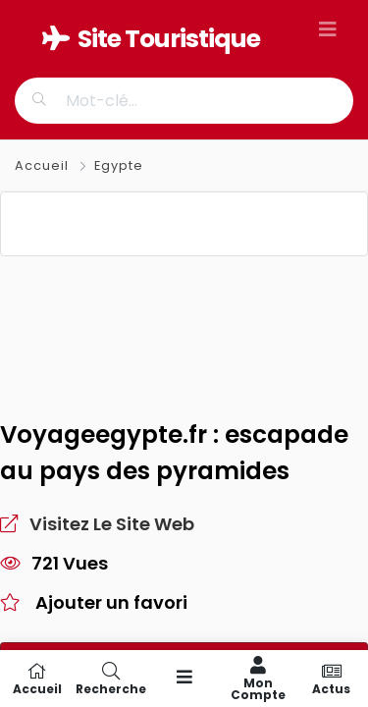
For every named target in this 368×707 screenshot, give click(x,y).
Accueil (44, 165)
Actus (331, 678)
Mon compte (257, 678)
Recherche (110, 678)
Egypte (118, 165)
